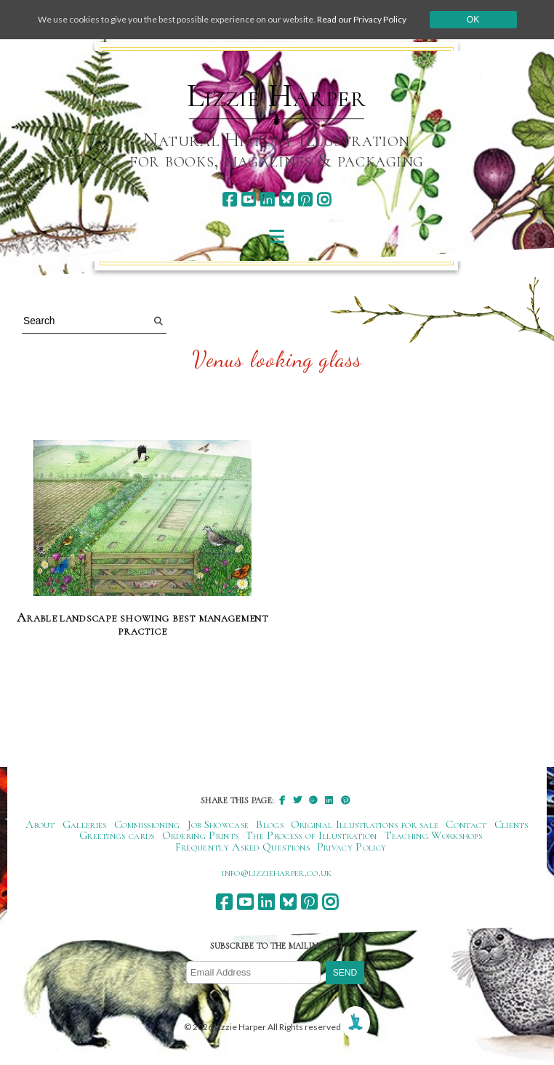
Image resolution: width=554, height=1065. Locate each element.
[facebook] (229, 199)
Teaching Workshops (434, 835)
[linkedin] (267, 199)
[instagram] (324, 199)
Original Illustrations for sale (365, 824)
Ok (473, 20)
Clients (511, 824)
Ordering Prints (200, 835)
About (40, 824)
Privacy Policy (351, 846)
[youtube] (248, 199)
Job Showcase (218, 824)
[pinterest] (305, 199)
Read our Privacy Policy (361, 19)
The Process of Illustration (311, 835)
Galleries (85, 824)
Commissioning (147, 824)
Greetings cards (117, 835)
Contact (466, 824)
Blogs (270, 824)
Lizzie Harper (276, 96)
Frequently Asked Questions (242, 846)
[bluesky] (286, 199)
